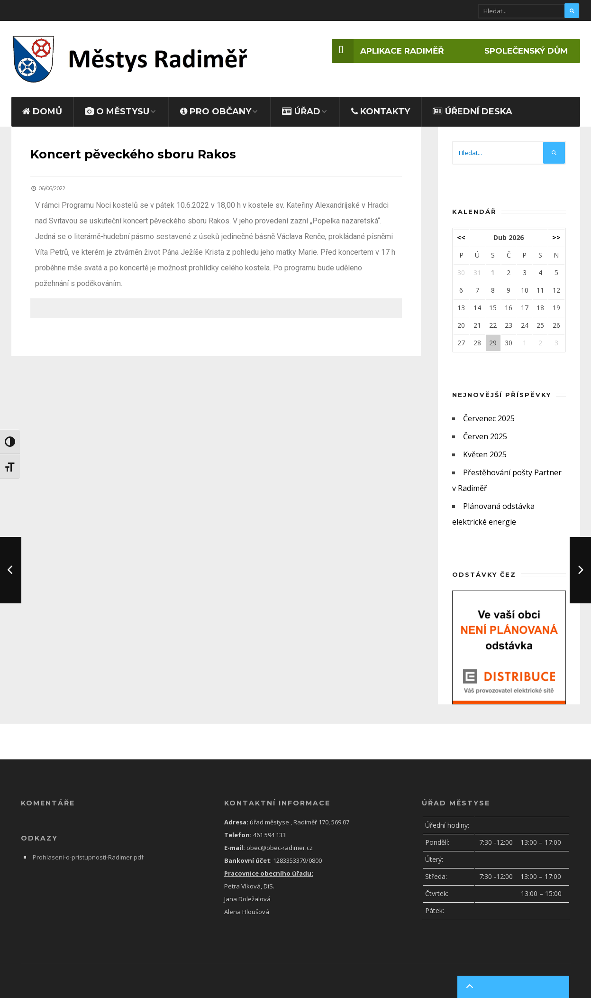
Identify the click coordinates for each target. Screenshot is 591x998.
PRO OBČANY (215, 107)
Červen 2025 (485, 432)
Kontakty (380, 107)
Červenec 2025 (489, 414)
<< (461, 233)
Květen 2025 (485, 450)
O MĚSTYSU (117, 107)
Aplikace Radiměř (378, 51)
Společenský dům (523, 51)
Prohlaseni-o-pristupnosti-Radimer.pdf (88, 853)
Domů (42, 107)
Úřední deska (472, 107)
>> (556, 233)
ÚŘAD (301, 107)
